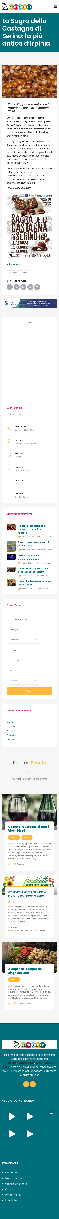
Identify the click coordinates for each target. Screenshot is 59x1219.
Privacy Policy (13, 1194)
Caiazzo (20, 864)
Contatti (10, 1189)
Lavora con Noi (13, 1178)
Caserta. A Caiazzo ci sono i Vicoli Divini (28, 829)
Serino (25, 470)
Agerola (14, 931)
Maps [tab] (29, 322)
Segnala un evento (16, 1184)
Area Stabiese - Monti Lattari (32, 931)
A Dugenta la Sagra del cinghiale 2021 (25, 971)
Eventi (14, 837)
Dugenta (31, 1003)
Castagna (12, 272)
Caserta (11, 739)
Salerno (11, 726)
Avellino (18, 470)
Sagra (24, 272)
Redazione (14, 264)
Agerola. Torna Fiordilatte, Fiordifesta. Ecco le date (27, 894)
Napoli (42, 537)
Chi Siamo (11, 1172)
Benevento (12, 735)
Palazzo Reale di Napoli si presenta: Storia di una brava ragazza (34, 529)
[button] (23, 629)
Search (29, 691)
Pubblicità (11, 1200)
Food (17, 483)
